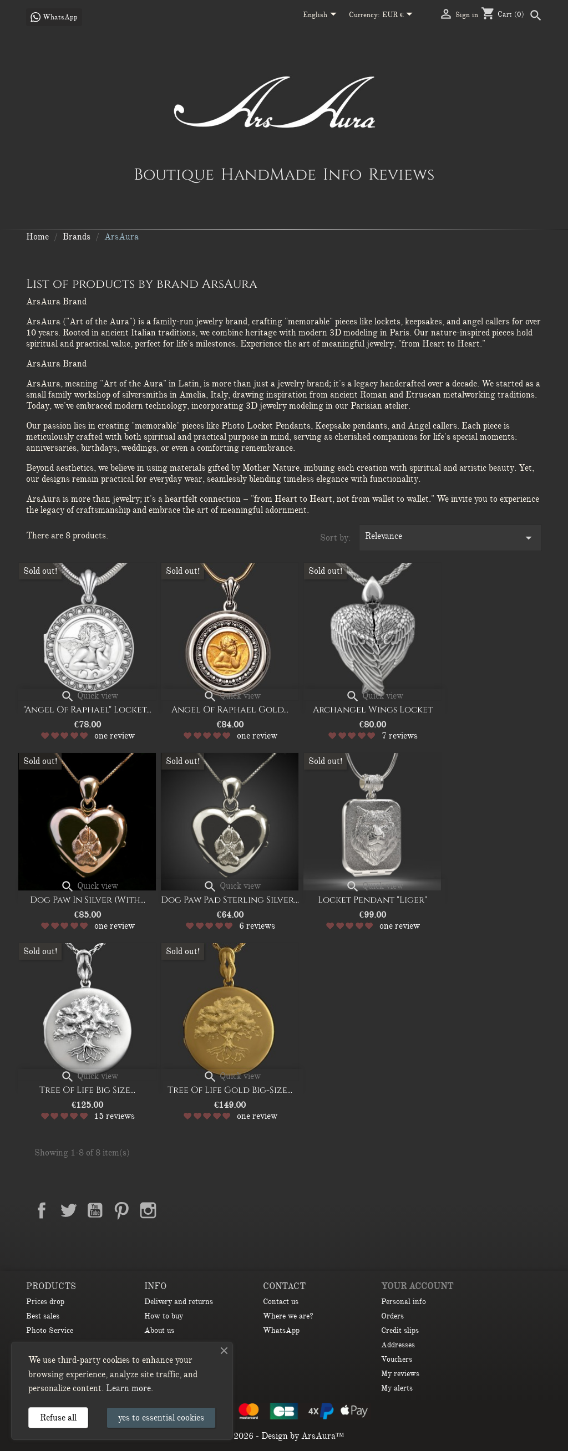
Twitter (68, 1210)
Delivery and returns (178, 1301)
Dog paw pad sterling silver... (230, 900)
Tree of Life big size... (87, 1090)
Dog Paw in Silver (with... (87, 900)
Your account (417, 1286)
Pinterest (121, 1210)
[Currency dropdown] (399, 15)
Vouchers (396, 1359)
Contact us (280, 1301)
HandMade (268, 174)
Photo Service (49, 1330)
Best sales (42, 1316)
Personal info (403, 1301)
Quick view (89, 695)
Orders (392, 1316)
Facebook (42, 1210)
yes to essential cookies (161, 1417)
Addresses (398, 1345)
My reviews (400, 1373)
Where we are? (288, 1316)
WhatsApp (281, 1330)
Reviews (401, 174)
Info (342, 174)
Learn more (128, 1388)
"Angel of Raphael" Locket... (87, 710)
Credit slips (400, 1330)
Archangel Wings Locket (373, 710)
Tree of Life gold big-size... (230, 1090)
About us (159, 1330)
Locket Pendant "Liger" (372, 900)
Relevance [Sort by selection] (450, 538)
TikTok (175, 1236)
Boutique (174, 174)
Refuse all (58, 1417)
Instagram (148, 1210)
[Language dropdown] (322, 15)
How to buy (163, 1316)
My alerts (397, 1388)
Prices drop (45, 1301)
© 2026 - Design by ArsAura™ (284, 1436)
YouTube (95, 1210)
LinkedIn (175, 1210)
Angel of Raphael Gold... (229, 710)
